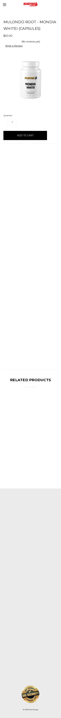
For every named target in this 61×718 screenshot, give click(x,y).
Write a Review (14, 45)
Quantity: (8, 115)
